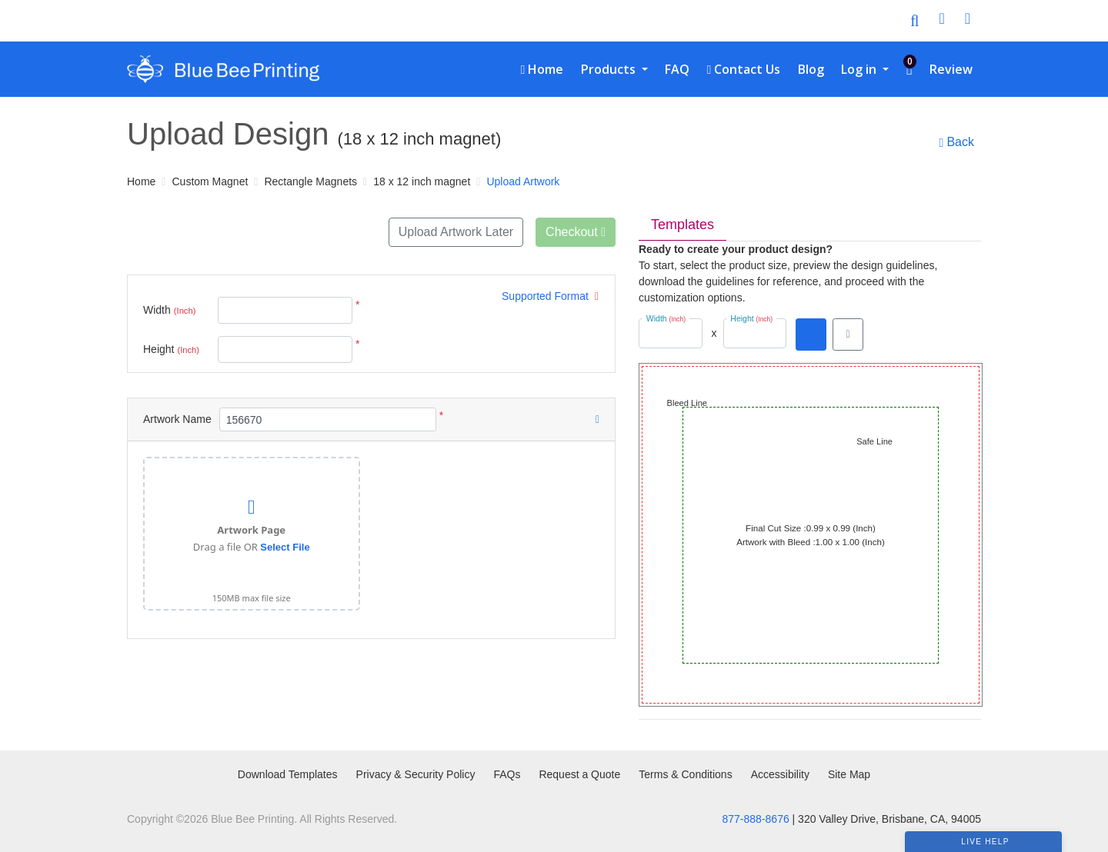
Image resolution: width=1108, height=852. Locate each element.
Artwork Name (177, 419)
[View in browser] (848, 334)
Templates (682, 224)
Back (956, 142)
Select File (284, 547)
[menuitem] (542, 69)
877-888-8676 (756, 819)
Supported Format (550, 296)
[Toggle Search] (914, 20)
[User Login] (941, 20)
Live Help (985, 841)
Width (169, 311)
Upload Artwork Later (456, 231)
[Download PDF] (811, 334)
